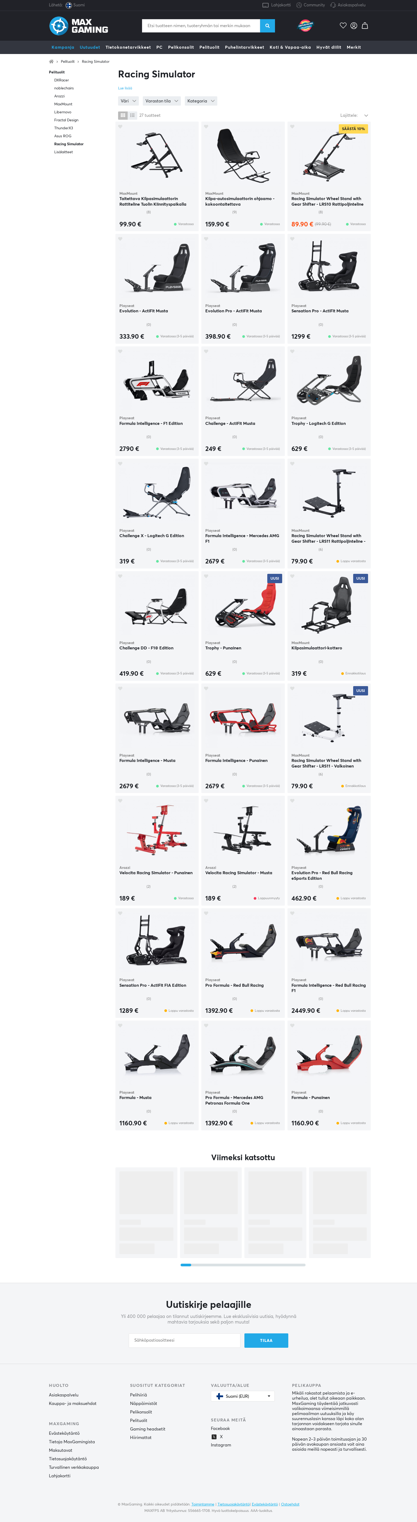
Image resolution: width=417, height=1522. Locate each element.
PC (159, 47)
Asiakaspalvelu (351, 5)
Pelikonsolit (181, 47)
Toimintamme (202, 1504)
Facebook (220, 1428)
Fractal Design (66, 120)
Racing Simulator (96, 62)
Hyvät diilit (328, 47)
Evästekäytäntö (64, 1433)
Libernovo (62, 112)
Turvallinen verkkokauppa (74, 1467)
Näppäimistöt (143, 1403)
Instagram (221, 1445)
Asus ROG (63, 136)
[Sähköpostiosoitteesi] (184, 1340)
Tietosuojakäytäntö (68, 1459)
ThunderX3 (63, 128)
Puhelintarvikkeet (244, 47)
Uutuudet (90, 47)
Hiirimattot (141, 1438)
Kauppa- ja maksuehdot (73, 1403)
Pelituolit (209, 47)
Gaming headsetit (147, 1429)
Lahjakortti (281, 5)
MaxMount (63, 104)
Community (310, 5)
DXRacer (61, 80)
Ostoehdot (290, 1504)
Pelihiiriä (138, 1395)
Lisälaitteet (63, 152)
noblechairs (64, 88)
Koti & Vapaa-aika (290, 47)
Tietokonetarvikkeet (128, 47)
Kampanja (63, 47)
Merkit (354, 47)
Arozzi (59, 96)
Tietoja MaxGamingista (72, 1442)
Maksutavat (60, 1450)
